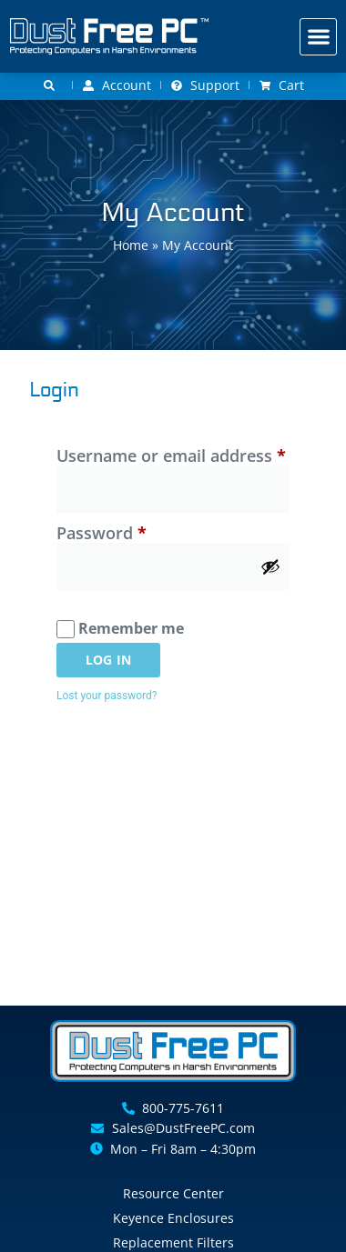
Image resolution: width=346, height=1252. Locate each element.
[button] (318, 36)
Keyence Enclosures (173, 1218)
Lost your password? (106, 695)
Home (130, 245)
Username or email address (173, 456)
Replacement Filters (173, 1242)
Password (136, 533)
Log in (108, 659)
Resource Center (173, 1193)
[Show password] (270, 566)
